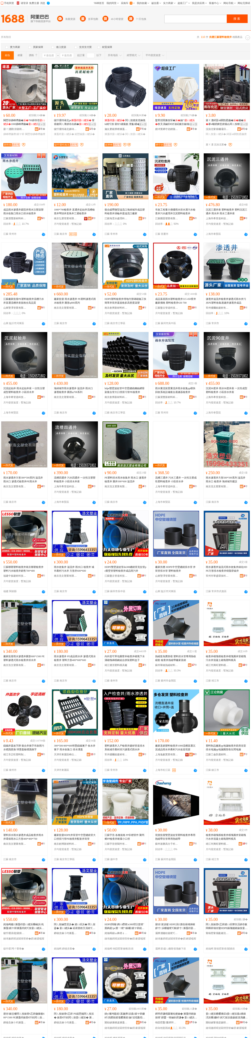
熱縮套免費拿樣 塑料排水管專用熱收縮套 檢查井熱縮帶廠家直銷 (175, 658)
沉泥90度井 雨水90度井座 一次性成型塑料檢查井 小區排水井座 (226, 390)
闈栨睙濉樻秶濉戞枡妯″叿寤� (116, 1022)
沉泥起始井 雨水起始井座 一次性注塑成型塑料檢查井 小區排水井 (24, 390)
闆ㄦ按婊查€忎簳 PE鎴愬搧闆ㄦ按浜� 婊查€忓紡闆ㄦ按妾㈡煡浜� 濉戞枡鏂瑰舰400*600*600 (74, 1015)
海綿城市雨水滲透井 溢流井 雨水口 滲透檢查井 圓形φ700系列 (73, 390)
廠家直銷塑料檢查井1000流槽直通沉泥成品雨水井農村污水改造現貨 (175, 747)
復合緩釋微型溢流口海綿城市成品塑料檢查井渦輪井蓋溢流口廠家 (125, 211)
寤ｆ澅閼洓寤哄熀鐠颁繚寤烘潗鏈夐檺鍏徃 (14, 129)
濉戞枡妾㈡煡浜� (64, 134)
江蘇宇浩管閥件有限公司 (116, 843)
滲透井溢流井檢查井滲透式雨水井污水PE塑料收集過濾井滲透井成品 (226, 301)
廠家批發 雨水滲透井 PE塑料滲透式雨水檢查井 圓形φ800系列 (75, 301)
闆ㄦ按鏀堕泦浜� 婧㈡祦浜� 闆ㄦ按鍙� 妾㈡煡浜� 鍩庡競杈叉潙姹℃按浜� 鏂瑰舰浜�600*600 (74, 926)
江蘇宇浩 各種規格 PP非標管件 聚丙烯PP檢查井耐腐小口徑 (124, 837)
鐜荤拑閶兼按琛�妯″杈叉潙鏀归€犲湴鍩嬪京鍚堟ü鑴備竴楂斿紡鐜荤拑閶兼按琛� (175, 122)
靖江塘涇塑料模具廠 (116, 665)
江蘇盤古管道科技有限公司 (166, 307)
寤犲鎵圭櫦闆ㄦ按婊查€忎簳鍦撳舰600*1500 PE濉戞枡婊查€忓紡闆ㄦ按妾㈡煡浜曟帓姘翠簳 (24, 1015)
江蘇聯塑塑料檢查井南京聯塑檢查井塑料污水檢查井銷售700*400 (23, 569)
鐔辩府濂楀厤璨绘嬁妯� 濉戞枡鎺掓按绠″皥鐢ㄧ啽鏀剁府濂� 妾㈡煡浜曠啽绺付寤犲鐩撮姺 (176, 1015)
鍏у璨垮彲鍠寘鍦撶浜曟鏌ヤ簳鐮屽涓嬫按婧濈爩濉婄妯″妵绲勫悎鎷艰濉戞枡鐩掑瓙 (125, 1015)
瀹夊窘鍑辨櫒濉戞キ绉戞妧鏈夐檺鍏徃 (116, 129)
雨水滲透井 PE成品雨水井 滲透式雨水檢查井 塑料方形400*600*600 (75, 658)
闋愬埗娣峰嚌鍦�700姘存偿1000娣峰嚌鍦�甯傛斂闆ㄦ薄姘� (24, 122)
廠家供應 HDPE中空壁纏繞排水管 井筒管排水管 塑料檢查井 (175, 569)
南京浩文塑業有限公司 (65, 307)
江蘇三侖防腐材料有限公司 (217, 754)
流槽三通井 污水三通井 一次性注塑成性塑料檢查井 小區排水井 (176, 479)
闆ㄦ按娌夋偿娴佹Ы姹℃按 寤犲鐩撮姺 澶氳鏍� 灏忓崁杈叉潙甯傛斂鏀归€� (125, 122)
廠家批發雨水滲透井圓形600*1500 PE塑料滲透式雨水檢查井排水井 (24, 658)
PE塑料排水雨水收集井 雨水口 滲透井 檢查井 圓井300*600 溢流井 (125, 479)
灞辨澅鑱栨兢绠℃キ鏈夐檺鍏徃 (166, 933)
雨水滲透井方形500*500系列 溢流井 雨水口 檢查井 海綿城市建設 (225, 479)
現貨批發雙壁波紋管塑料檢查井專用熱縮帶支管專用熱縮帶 (175, 837)
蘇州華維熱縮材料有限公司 (166, 665)
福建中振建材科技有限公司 (14, 575)
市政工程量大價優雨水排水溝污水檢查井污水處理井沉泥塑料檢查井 (175, 211)
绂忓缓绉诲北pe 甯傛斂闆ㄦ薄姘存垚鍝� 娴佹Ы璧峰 (74, 122)
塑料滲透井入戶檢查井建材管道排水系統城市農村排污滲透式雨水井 (125, 747)
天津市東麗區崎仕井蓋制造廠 (65, 754)
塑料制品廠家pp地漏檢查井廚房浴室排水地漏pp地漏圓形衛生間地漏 (226, 747)
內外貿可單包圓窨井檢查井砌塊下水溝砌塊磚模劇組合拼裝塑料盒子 (125, 658)
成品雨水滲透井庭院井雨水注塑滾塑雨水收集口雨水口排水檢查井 (23, 211)
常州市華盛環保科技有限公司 (217, 575)
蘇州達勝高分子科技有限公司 (166, 843)
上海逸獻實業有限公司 (166, 754)
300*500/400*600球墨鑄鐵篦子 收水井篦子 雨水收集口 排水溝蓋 (74, 747)
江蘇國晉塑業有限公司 (166, 218)
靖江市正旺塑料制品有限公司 (14, 754)
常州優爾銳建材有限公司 (217, 307)
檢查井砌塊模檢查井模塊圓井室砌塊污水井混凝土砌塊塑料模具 (226, 658)
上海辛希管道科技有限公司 (217, 218)
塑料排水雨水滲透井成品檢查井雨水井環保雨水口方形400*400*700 (23, 837)
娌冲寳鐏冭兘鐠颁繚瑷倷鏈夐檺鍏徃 (166, 129)
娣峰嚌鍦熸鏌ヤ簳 (13, 134)
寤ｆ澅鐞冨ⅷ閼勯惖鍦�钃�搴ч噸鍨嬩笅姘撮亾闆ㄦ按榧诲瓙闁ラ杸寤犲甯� (226, 122)
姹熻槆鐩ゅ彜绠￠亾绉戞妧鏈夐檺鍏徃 (116, 933)
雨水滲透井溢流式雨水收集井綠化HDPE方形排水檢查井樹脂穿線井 (226, 569)
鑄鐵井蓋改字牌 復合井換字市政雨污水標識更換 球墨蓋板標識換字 (23, 747)
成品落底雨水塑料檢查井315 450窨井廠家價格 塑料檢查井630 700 (175, 301)
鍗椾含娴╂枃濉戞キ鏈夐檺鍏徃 (65, 933)
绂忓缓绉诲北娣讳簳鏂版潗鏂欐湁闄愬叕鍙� (65, 129)
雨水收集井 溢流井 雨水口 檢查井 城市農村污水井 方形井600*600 (74, 569)
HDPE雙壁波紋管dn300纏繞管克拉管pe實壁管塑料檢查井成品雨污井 (125, 569)
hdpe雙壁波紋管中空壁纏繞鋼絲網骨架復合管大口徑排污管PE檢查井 (125, 390)
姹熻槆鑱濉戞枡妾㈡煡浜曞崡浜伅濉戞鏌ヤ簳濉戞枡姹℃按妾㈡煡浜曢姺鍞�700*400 (23, 926)
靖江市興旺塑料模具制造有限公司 (217, 665)
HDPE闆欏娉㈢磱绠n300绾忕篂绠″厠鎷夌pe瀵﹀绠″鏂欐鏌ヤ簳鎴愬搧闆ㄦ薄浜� (124, 926)
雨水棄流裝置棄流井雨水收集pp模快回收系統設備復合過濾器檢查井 (175, 390)
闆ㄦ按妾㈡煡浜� (135, 134)
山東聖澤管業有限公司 (14, 307)
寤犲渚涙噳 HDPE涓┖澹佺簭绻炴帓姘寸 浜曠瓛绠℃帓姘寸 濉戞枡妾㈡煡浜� (175, 926)
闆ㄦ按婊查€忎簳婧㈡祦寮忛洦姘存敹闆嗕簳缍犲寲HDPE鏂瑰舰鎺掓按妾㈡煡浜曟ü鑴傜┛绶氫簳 (226, 926)
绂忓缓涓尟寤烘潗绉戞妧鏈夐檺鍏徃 (14, 933)
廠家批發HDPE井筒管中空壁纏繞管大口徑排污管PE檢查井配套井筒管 (75, 837)
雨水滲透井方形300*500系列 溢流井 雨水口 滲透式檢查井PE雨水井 (23, 479)
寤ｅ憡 (41, 124)
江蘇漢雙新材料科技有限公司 (14, 218)
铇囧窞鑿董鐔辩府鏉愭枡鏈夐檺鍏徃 (166, 1022)
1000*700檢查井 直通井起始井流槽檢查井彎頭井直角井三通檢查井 (74, 211)
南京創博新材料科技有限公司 (116, 307)
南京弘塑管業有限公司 (65, 218)
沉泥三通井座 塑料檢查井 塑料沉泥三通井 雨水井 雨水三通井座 (226, 211)
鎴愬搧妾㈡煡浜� (85, 134)
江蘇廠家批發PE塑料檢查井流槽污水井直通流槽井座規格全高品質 (23, 301)
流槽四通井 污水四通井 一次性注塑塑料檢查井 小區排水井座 (74, 479)
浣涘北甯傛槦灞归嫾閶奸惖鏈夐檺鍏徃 (217, 129)
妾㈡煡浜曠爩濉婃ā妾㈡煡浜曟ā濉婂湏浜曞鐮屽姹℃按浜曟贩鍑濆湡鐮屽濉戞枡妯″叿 (227, 1015)
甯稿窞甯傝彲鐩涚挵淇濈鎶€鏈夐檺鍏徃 (217, 933)
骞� (42, 128)
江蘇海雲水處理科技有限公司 (116, 218)
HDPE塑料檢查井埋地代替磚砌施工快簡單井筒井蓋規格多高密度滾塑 (125, 301)
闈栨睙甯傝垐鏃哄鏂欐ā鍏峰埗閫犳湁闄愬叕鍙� (217, 1022)
